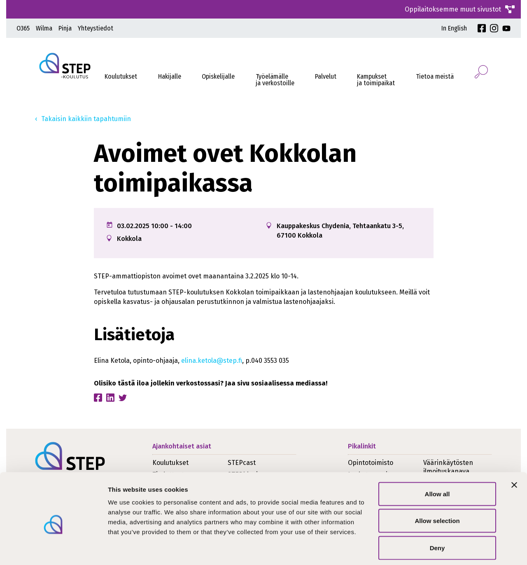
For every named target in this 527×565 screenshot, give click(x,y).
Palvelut (325, 76)
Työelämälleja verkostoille (275, 79)
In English (454, 28)
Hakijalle (169, 76)
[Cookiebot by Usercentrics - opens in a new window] (53, 549)
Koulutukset (121, 76)
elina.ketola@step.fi (211, 360)
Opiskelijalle (218, 76)
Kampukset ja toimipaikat (376, 79)
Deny (437, 510)
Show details (432, 548)
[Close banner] (514, 448)
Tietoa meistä (435, 76)
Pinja (65, 28)
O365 (23, 28)
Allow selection (437, 484)
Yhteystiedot (95, 28)
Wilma (44, 28)
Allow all (437, 456)
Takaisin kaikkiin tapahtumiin (86, 119)
